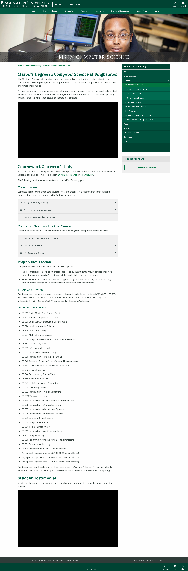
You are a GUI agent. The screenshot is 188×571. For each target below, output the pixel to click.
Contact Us (142, 11)
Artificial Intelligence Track (137, 89)
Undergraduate (49, 11)
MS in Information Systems (135, 106)
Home (20, 65)
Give (157, 11)
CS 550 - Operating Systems (32, 253)
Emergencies (151, 560)
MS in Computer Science (62, 65)
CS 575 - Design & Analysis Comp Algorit (38, 217)
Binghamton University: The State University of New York (25, 4)
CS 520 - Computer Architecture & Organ (39, 238)
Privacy (160, 560)
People (84, 11)
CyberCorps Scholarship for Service (139, 119)
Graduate (68, 11)
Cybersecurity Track (134, 93)
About (32, 11)
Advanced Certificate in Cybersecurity (139, 115)
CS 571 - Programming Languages (35, 210)
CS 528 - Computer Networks (33, 245)
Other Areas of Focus (135, 98)
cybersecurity (86, 174)
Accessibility (139, 560)
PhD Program (130, 111)
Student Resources (120, 11)
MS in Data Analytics (133, 102)
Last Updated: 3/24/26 (94, 569)
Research (99, 11)
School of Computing (68, 4)
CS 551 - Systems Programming (34, 202)
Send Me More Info (146, 167)
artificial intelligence (67, 174)
